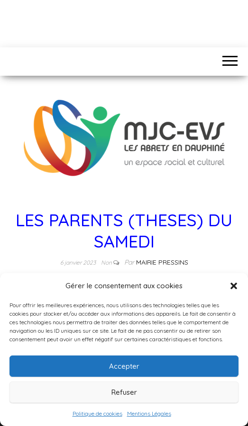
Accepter (124, 366)
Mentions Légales (149, 413)
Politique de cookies (97, 413)
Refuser (124, 392)
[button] (234, 286)
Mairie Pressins (162, 262)
